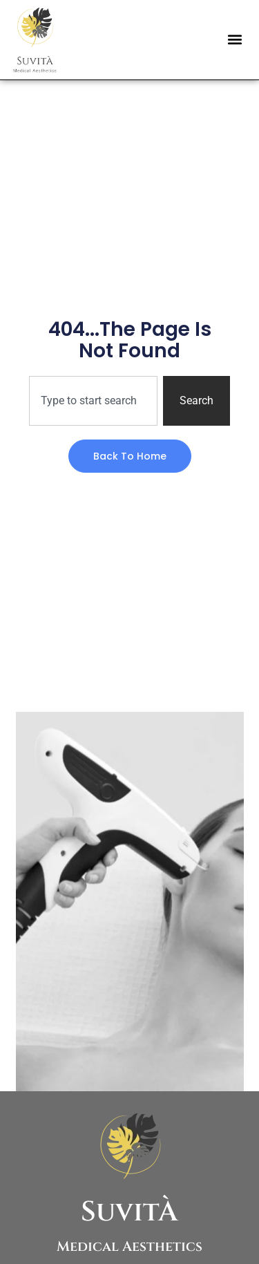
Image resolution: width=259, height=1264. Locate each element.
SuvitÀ (129, 1212)
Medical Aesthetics (129, 1246)
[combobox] (93, 401)
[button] (234, 39)
